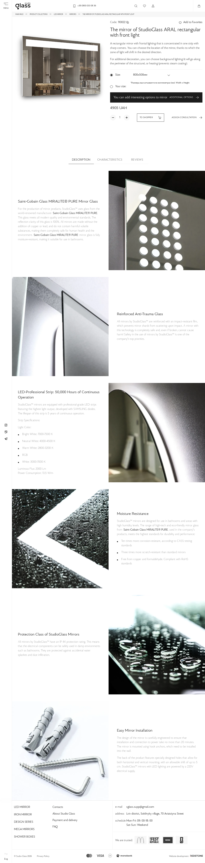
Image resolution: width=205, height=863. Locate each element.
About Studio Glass (63, 813)
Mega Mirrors (24, 829)
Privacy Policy (43, 856)
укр (6, 854)
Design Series (23, 822)
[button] (152, 75)
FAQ (55, 826)
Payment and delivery (64, 820)
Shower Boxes (24, 836)
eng (6, 859)
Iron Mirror (23, 814)
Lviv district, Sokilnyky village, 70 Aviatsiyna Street (155, 813)
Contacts (57, 807)
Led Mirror (22, 807)
